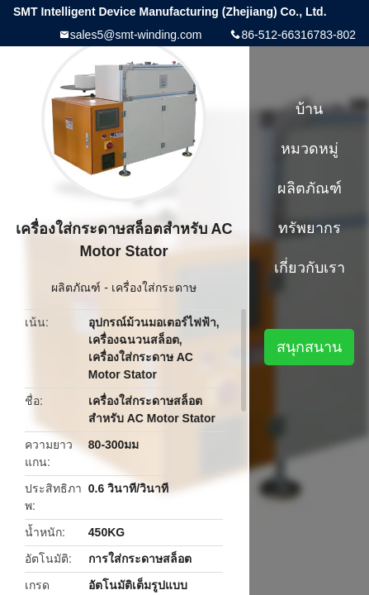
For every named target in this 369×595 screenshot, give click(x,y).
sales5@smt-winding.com (136, 34)
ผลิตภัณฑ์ (76, 287)
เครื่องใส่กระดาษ (153, 287)
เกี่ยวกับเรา (309, 267)
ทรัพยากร (309, 228)
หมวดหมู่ (309, 148)
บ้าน (309, 109)
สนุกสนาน (309, 347)
